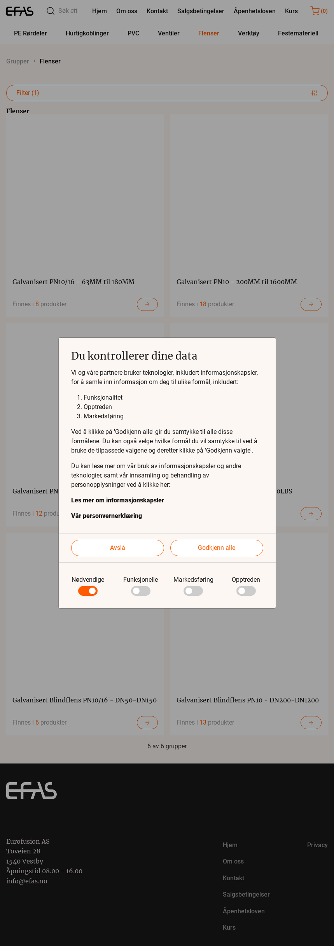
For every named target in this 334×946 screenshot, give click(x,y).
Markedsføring (193, 579)
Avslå (117, 547)
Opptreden (246, 579)
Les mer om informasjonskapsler (117, 500)
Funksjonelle (140, 579)
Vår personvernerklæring (106, 516)
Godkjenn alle (216, 547)
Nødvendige (88, 579)
